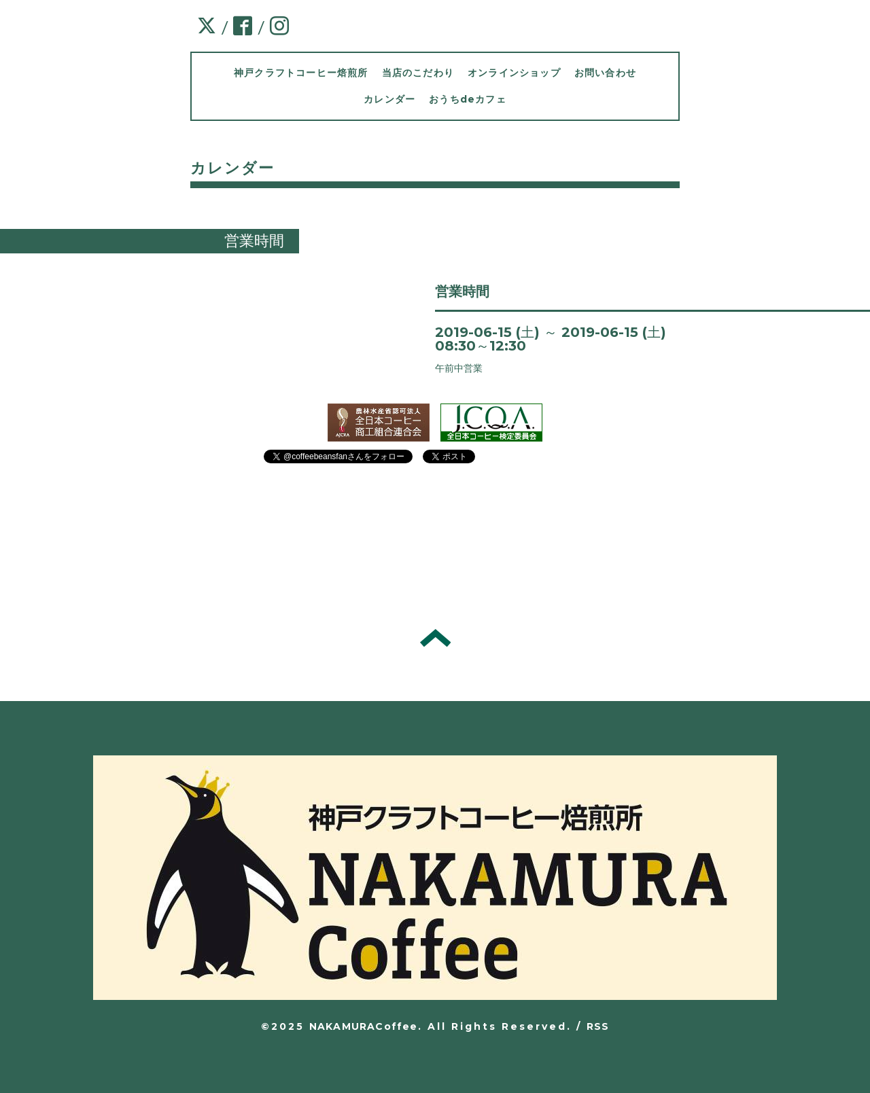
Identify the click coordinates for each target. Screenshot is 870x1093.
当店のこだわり (418, 73)
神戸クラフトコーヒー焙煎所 (301, 73)
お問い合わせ (605, 73)
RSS (598, 1026)
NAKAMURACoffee (363, 1026)
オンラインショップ (514, 73)
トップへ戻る (435, 638)
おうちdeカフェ (467, 99)
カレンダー (389, 99)
